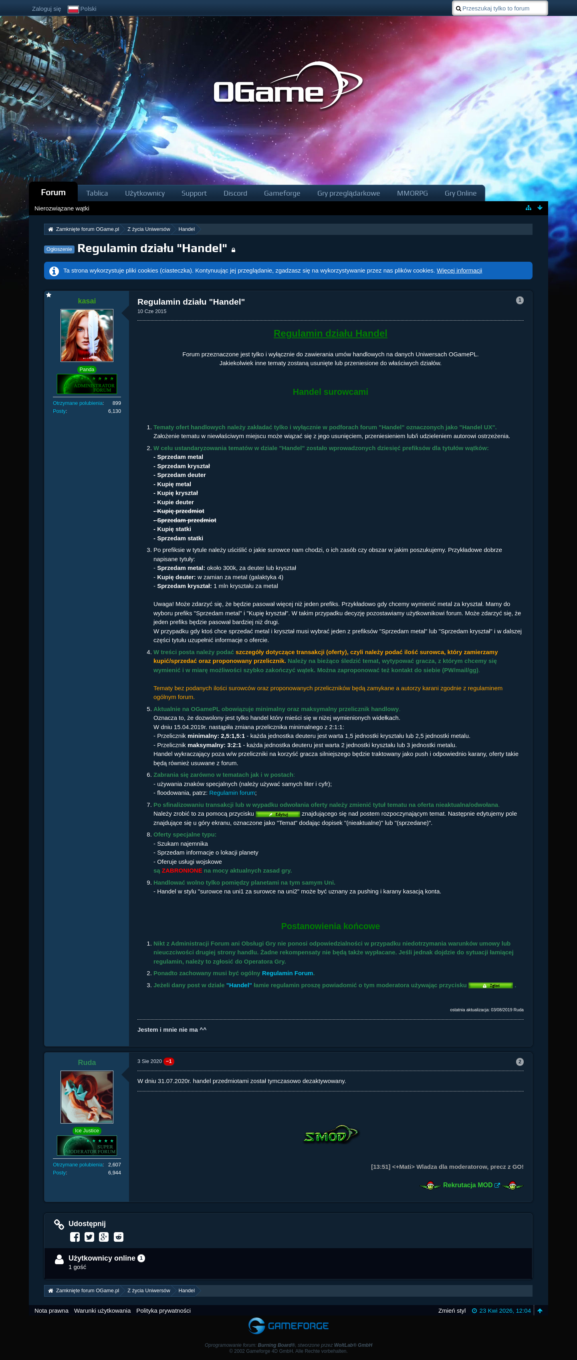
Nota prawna (51, 1310)
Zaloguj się (46, 8)
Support (194, 193)
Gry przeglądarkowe (348, 193)
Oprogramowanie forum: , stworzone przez (288, 1345)
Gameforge (282, 193)
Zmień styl (452, 1310)
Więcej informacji (459, 270)
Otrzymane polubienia (78, 403)
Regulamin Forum (287, 973)
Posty (59, 411)
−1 (169, 1061)
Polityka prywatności (163, 1310)
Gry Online (461, 193)
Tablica (97, 193)
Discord (235, 193)
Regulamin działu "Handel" (152, 248)
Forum (53, 192)
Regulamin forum (232, 792)
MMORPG (412, 193)
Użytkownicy (145, 193)
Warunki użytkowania (102, 1310)
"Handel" (239, 985)
